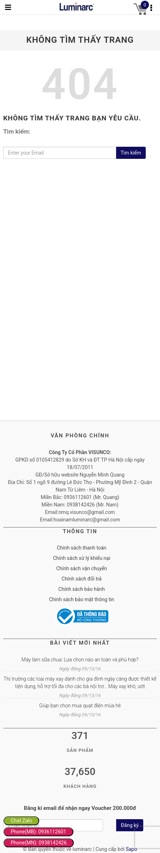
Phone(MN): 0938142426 (39, 843)
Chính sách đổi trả (82, 579)
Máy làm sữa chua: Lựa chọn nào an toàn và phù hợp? (79, 659)
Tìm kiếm (130, 153)
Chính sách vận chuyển (81, 568)
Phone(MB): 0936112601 (38, 831)
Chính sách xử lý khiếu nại (81, 558)
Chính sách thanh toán (81, 548)
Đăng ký (130, 825)
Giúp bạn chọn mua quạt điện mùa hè (80, 705)
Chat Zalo (21, 820)
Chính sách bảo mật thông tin (81, 599)
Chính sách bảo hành (81, 589)
